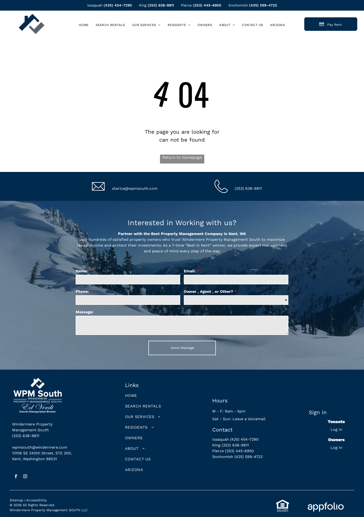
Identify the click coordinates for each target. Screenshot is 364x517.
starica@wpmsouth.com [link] (135, 188)
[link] (277, 24)
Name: (82, 271)
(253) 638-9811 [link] (161, 5)
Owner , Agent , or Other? (208, 291)
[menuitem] (83, 24)
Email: (190, 271)
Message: (84, 312)
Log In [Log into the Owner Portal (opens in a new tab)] (336, 447)
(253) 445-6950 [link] (207, 5)
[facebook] (16, 477)
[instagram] (25, 477)
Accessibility (36, 500)
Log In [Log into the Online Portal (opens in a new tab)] (336, 429)
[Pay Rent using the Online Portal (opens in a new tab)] (330, 24)
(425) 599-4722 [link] (263, 5)
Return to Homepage (182, 157)
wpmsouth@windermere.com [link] (39, 447)
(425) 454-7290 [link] (118, 5)
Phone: (82, 291)
